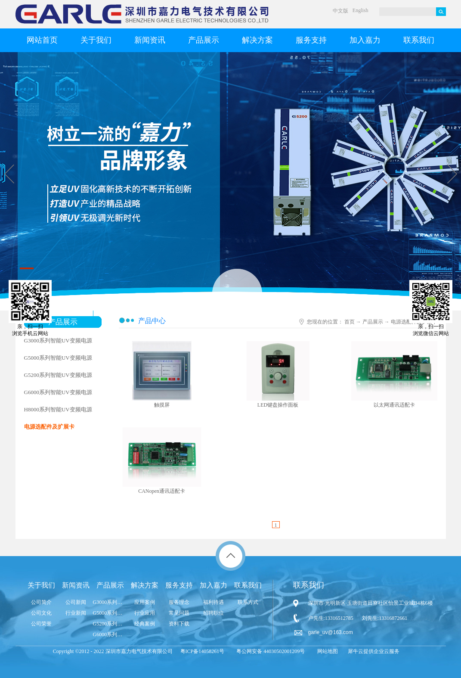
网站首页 (42, 40)
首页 (349, 322)
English (360, 10)
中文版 (340, 11)
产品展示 (372, 322)
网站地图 (326, 651)
